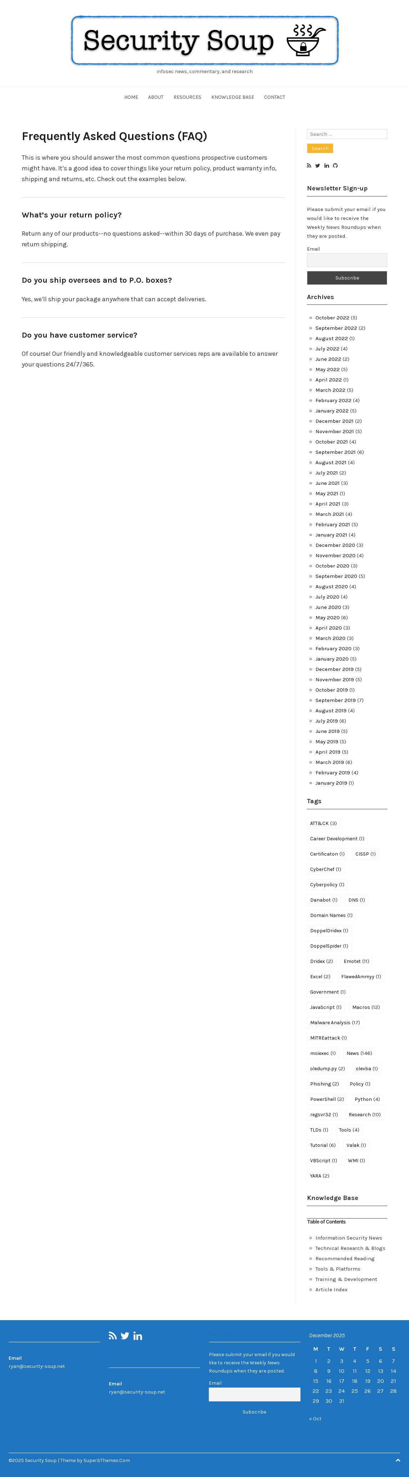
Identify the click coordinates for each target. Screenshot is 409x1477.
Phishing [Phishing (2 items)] (324, 1084)
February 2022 (333, 400)
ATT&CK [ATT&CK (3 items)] (323, 823)
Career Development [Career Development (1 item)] (337, 838)
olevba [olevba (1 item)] (367, 1068)
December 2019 (334, 669)
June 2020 (328, 607)
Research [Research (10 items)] (365, 1114)
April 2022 (328, 379)
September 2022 (336, 328)
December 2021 (334, 421)
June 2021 (327, 483)
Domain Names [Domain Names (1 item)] (331, 915)
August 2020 (331, 586)
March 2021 (329, 514)
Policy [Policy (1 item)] (360, 1084)
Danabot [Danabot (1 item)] (324, 900)
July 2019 (326, 721)
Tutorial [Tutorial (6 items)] (323, 1145)
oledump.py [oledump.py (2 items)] (327, 1068)
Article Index (331, 1289)
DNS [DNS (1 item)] (356, 900)
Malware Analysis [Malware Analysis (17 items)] (335, 1022)
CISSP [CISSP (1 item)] (365, 854)
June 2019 (327, 731)
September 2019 (335, 700)
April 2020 (328, 628)
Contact (274, 97)
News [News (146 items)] (359, 1053)
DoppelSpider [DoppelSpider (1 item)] (329, 946)
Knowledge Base (232, 97)
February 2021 (332, 524)
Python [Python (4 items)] (367, 1099)
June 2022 (328, 359)
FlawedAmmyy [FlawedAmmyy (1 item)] (361, 976)
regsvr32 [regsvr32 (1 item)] (324, 1114)
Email (313, 249)
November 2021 (334, 431)
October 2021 (331, 442)
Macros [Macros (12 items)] (366, 1007)
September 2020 (336, 576)
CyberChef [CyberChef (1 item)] (325, 869)
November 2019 (334, 679)
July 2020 (327, 597)
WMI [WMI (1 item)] (356, 1160)
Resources (187, 97)
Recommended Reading (345, 1258)
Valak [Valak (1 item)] (356, 1145)
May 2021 (326, 493)
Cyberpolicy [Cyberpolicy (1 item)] (327, 884)
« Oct (315, 1419)
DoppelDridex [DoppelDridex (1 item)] (329, 930)
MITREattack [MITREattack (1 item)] (328, 1038)
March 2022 (330, 390)
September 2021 (335, 452)
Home (131, 97)
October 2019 (331, 690)
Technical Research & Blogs (350, 1248)
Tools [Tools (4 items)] (349, 1130)
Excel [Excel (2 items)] (320, 976)
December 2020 (335, 545)
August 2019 (331, 710)
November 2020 (335, 555)
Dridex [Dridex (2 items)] (321, 961)
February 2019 (332, 772)
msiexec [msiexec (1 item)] (323, 1053)
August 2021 (331, 462)
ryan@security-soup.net (37, 1366)
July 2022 (327, 348)
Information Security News (348, 1238)
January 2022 (332, 410)
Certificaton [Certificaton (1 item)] (327, 854)
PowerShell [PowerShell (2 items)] (327, 1099)
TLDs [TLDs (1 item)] (319, 1130)
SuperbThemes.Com (107, 1460)
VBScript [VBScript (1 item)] (323, 1160)
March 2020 (330, 638)
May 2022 (327, 369)
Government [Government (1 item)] (328, 992)
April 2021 (327, 504)
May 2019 (326, 741)
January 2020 (332, 659)
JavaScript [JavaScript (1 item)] (326, 1007)
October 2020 (332, 566)
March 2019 (329, 762)
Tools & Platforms (337, 1269)
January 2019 (331, 783)
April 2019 (327, 752)
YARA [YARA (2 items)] (319, 1176)
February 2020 (333, 648)
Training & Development (346, 1279)
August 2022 (331, 338)
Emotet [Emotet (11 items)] (356, 961)
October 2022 (332, 317)
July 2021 (326, 473)
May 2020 (327, 617)
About (155, 97)
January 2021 (331, 535)
